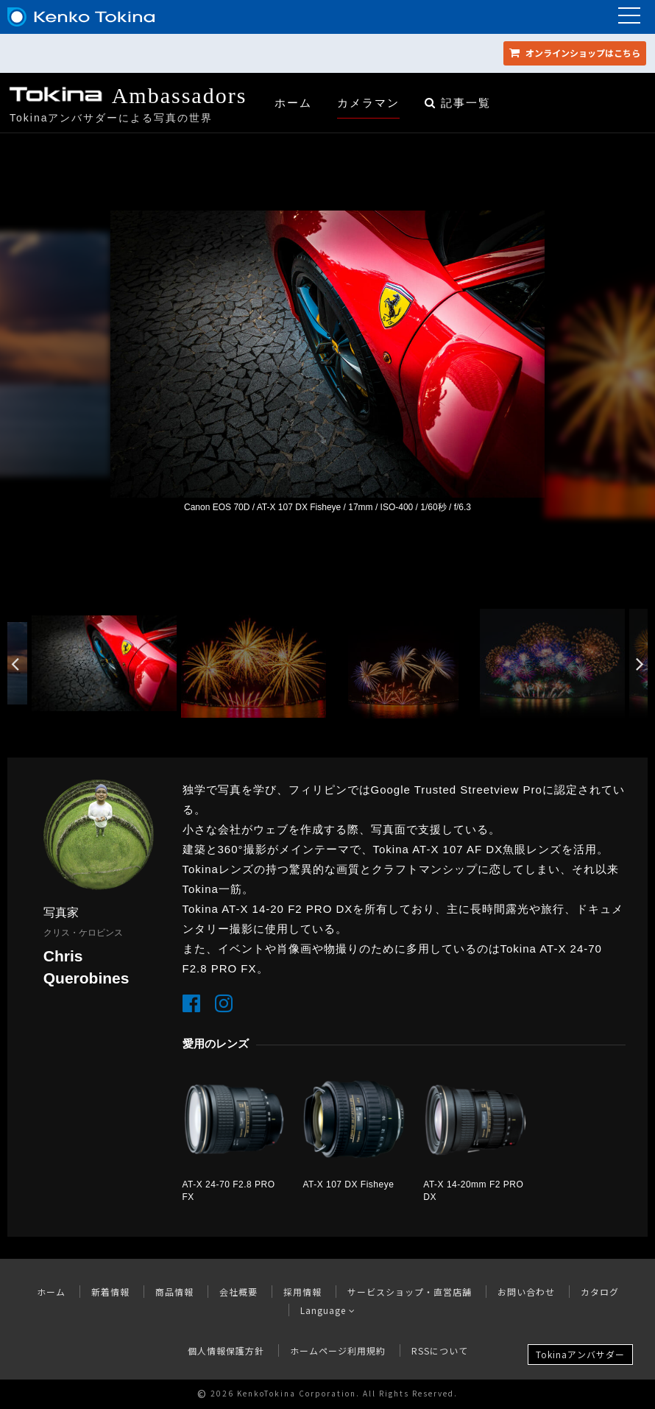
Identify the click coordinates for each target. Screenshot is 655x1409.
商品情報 (174, 1291)
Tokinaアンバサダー (580, 1354)
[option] (327, 362)
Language (327, 1310)
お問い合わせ (526, 1291)
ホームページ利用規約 (338, 1350)
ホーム (293, 102)
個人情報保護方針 (226, 1350)
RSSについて (439, 1350)
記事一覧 (458, 102)
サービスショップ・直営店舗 (409, 1291)
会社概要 (238, 1291)
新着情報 (110, 1291)
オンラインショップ (574, 52)
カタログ (600, 1291)
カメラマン (368, 102)
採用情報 (302, 1291)
